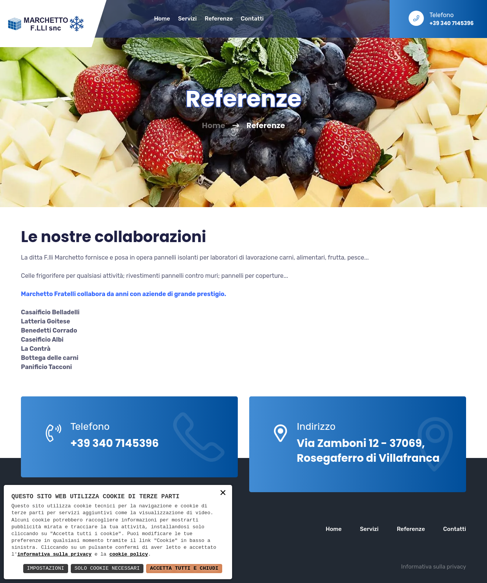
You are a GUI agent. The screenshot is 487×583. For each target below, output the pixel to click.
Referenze (219, 18)
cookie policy (128, 554)
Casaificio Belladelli (50, 312)
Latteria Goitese (45, 321)
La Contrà (36, 348)
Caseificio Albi (42, 339)
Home (162, 18)
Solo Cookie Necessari (104, 568)
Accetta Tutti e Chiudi (183, 568)
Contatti (252, 18)
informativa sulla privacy (55, 554)
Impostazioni (41, 568)
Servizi (187, 18)
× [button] (223, 493)
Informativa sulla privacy (433, 566)
